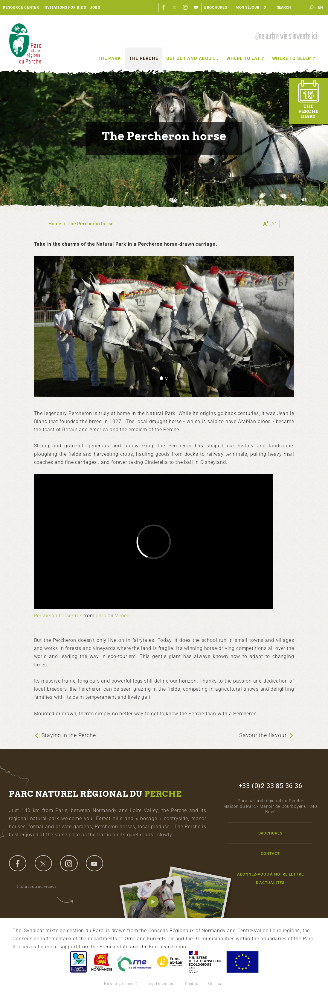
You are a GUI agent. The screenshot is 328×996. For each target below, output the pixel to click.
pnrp (101, 615)
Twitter (174, 7)
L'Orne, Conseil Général (134, 962)
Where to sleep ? (293, 58)
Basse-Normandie (101, 962)
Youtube (196, 7)
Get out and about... (192, 58)
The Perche (143, 58)
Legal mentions (161, 984)
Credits (191, 984)
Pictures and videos (41, 886)
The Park (109, 58)
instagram (68, 863)
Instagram (185, 7)
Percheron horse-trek (58, 615)
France (204, 962)
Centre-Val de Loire (78, 962)
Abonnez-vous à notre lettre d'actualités (270, 878)
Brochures (215, 7)
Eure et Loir (170, 962)
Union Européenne (242, 962)
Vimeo (122, 615)
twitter (43, 863)
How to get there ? (121, 984)
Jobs (95, 7)
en (320, 7)
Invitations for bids (64, 7)
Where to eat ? (245, 58)
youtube (94, 863)
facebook (17, 863)
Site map (216, 984)
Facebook (163, 7)
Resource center (21, 7)
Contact (270, 853)
